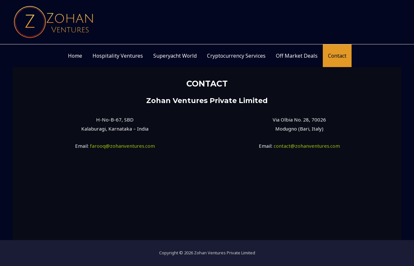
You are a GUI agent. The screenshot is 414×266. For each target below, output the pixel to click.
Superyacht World (175, 55)
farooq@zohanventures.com (122, 146)
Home (75, 55)
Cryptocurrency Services (236, 55)
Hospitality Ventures (118, 55)
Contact (337, 55)
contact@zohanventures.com (307, 146)
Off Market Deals (297, 55)
